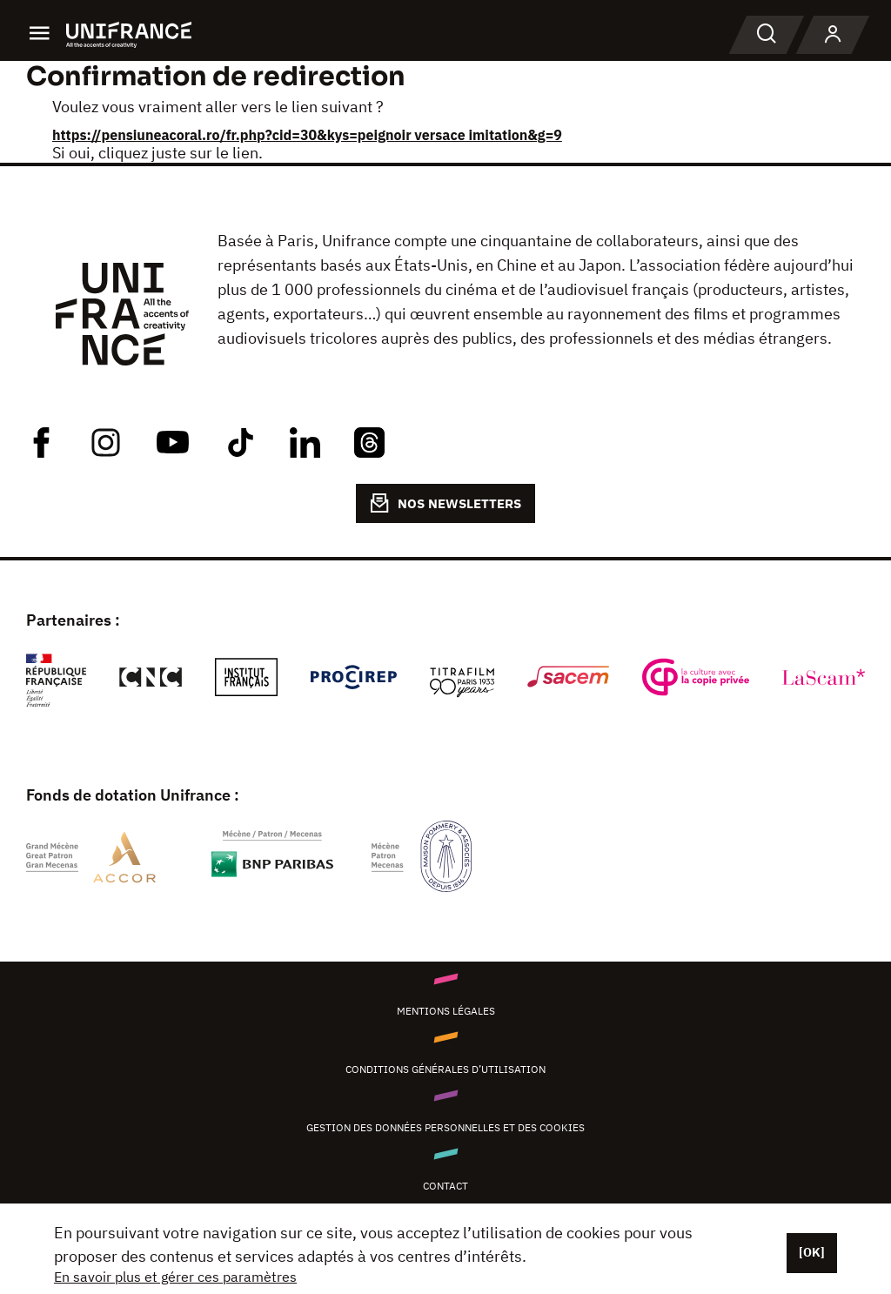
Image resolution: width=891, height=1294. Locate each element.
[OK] (812, 1252)
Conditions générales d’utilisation (445, 1069)
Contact (445, 1185)
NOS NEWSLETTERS (445, 503)
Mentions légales (446, 1010)
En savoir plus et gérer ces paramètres (175, 1276)
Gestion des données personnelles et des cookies (445, 1127)
